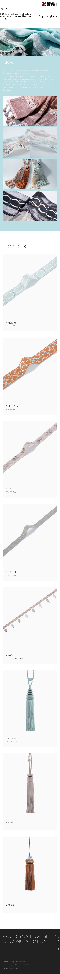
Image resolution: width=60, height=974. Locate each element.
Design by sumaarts (12, 968)
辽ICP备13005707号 (20, 965)
